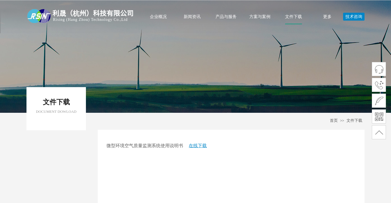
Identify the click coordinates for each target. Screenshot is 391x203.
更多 (327, 16)
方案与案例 (259, 16)
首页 (334, 120)
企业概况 (158, 16)
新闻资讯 (192, 16)
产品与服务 (226, 16)
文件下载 (293, 16)
